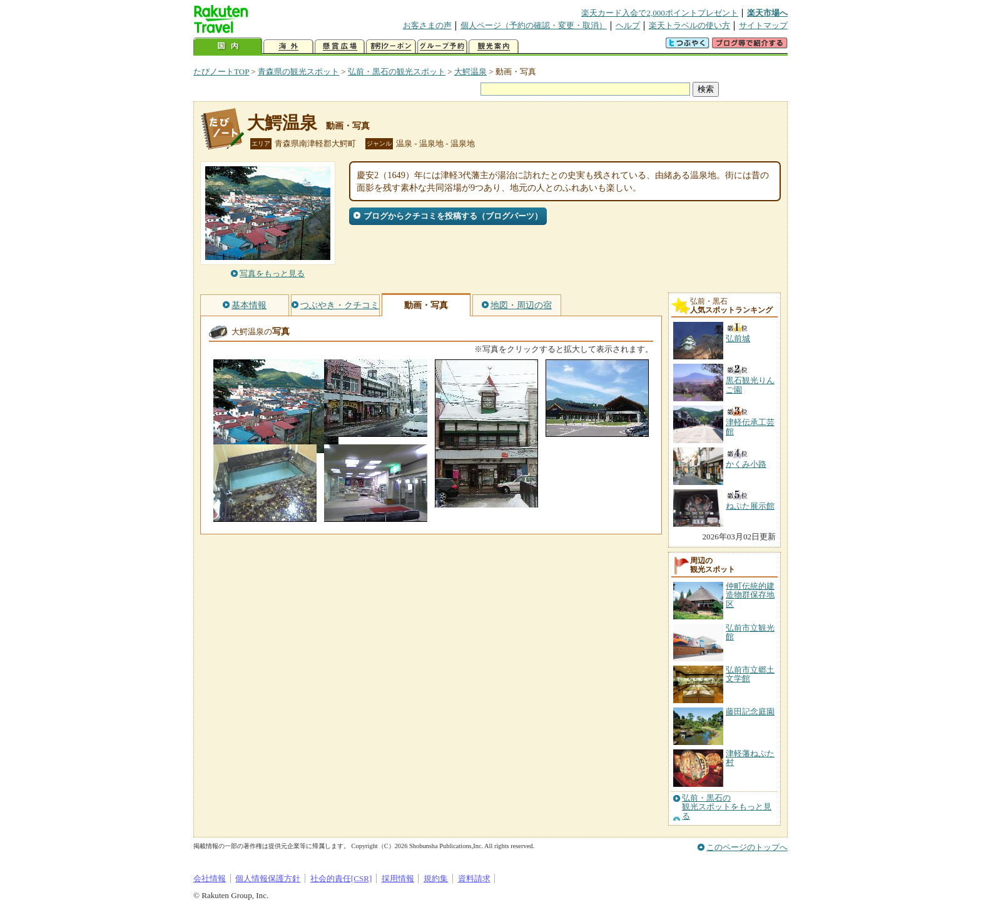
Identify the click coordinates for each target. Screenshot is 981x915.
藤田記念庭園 (750, 711)
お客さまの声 (427, 25)
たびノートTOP (221, 71)
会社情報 (209, 878)
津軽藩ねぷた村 (750, 758)
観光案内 (494, 47)
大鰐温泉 (470, 71)
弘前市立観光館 (750, 632)
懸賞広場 (340, 47)
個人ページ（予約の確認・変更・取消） (533, 25)
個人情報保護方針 (267, 878)
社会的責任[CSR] (341, 878)
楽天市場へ (767, 13)
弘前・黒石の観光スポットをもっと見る (726, 807)
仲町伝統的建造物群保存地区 (750, 595)
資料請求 (474, 878)
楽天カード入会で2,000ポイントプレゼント (659, 13)
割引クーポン (391, 47)
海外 (288, 47)
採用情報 (398, 878)
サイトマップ (763, 25)
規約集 (436, 878)
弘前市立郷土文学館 (750, 674)
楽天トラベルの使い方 (689, 25)
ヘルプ (628, 25)
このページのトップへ (747, 847)
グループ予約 (442, 47)
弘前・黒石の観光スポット (396, 71)
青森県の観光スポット (298, 71)
